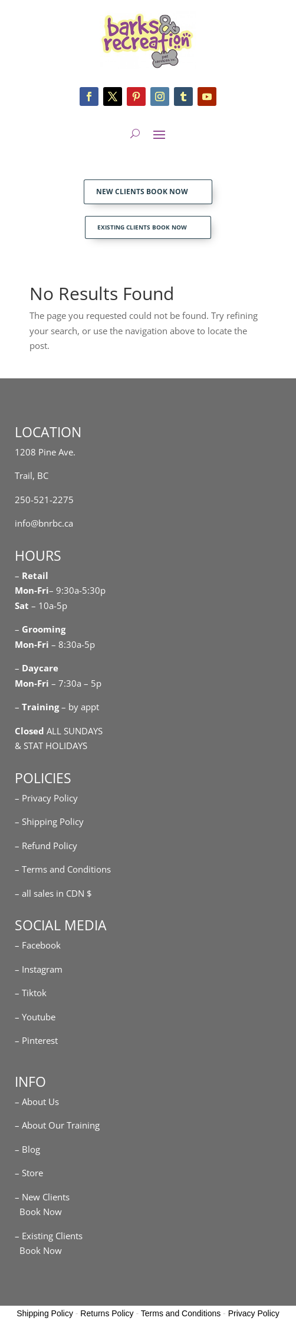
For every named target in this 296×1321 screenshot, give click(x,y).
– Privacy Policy (46, 798)
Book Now (38, 1211)
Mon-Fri (32, 644)
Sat (22, 605)
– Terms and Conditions (63, 869)
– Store (29, 1173)
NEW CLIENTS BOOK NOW (142, 192)
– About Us (37, 1101)
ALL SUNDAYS (59, 731)
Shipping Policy (45, 1313)
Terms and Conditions (181, 1313)
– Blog (27, 1149)
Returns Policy (106, 1313)
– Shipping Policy (49, 821)
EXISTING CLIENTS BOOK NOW (142, 227)
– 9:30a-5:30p (77, 590)
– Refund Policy (46, 845)
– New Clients (42, 1197)
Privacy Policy (253, 1313)
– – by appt (57, 707)
